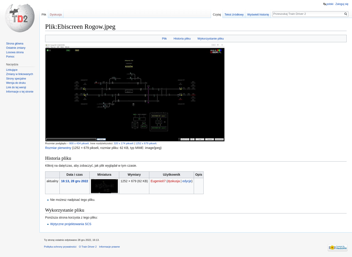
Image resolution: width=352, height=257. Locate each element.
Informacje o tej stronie (19, 91)
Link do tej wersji (16, 87)
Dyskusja (56, 14)
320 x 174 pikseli (123, 143)
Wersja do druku (16, 82)
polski (329, 4)
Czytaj (217, 14)
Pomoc (10, 56)
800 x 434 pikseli (79, 143)
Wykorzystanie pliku (211, 38)
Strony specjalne (16, 78)
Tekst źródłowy (234, 14)
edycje (186, 181)
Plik (164, 38)
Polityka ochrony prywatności (60, 246)
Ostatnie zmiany (15, 47)
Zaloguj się (341, 4)
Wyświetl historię (258, 14)
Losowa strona (15, 52)
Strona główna (14, 43)
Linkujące (12, 69)
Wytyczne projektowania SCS (70, 224)
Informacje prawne (109, 246)
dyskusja (173, 181)
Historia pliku (182, 38)
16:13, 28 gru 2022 (74, 181)
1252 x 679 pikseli (145, 143)
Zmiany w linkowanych (19, 74)
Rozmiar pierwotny (58, 148)
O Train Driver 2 (88, 246)
